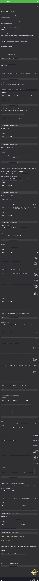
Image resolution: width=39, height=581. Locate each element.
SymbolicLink (20, 423)
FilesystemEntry (8, 32)
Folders (26, 321)
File (4, 321)
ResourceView (14, 38)
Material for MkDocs (7, 579)
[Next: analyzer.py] (24, 574)
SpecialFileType (12, 15)
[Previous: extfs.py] (5, 574)
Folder (5, 244)
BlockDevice (27, 423)
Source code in (10, 78)
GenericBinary (18, 32)
